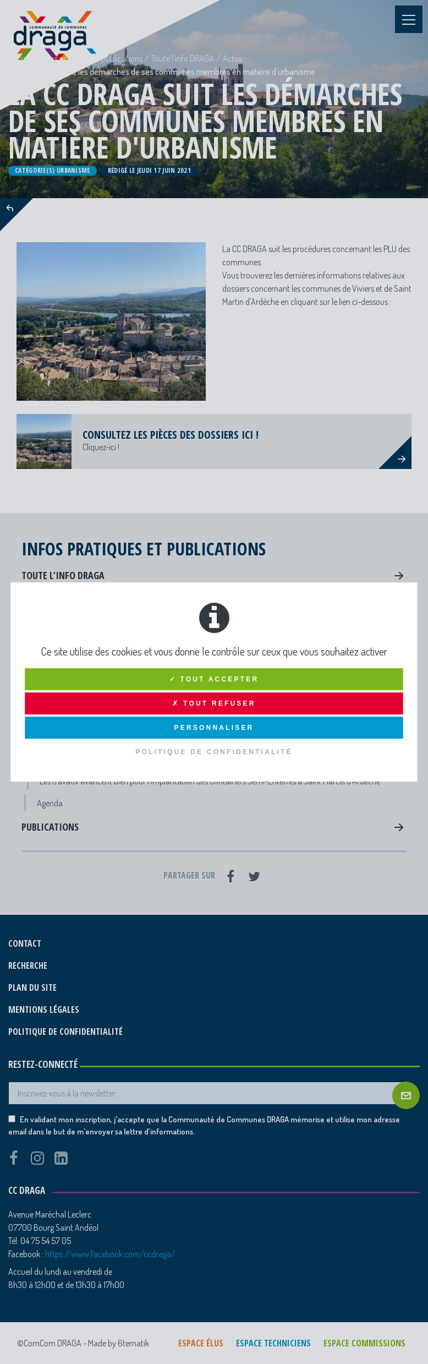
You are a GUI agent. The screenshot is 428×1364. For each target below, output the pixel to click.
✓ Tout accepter (214, 679)
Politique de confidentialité (214, 752)
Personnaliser (214, 728)
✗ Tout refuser (213, 703)
